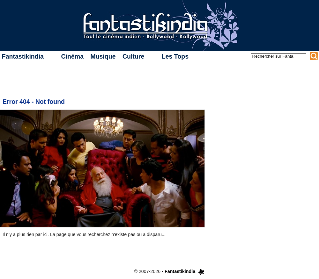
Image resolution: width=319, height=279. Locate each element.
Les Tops (175, 56)
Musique (102, 56)
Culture (133, 56)
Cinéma (72, 56)
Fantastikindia (23, 56)
